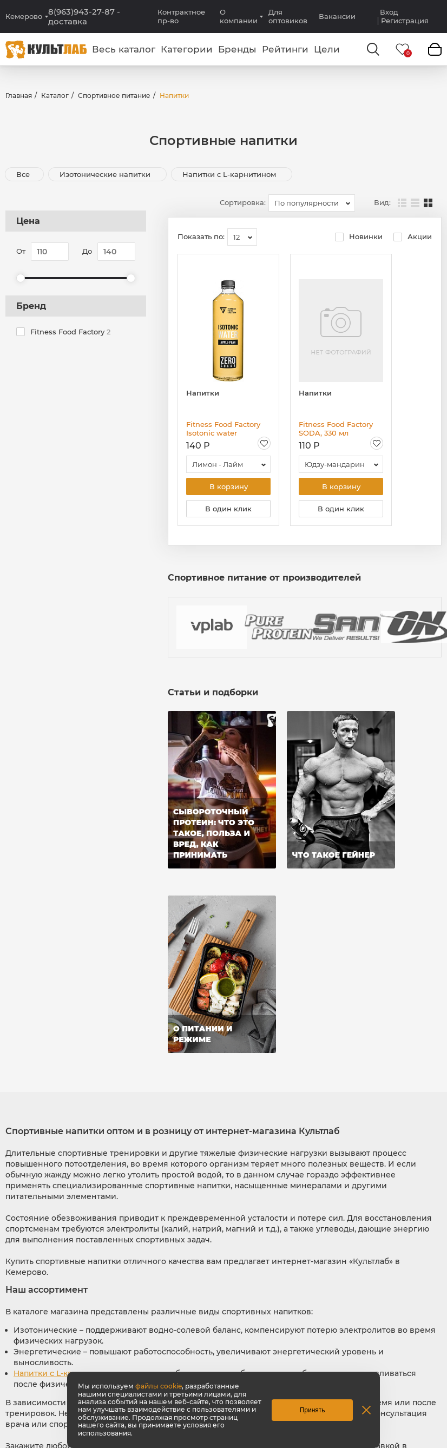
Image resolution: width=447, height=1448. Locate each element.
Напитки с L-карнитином (230, 174)
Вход (389, 12)
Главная (18, 95)
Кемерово (23, 16)
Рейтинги (285, 49)
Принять (312, 1410)
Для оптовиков (287, 16)
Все (23, 174)
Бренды (237, 49)
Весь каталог (123, 49)
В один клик (228, 508)
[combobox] (311, 203)
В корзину (228, 486)
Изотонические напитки (106, 174)
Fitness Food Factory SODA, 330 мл (336, 428)
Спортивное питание (114, 95)
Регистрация (405, 21)
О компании (239, 16)
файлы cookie (158, 1386)
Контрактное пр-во (181, 16)
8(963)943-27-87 (84, 17)
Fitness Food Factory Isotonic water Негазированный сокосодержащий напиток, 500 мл (223, 428)
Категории (187, 49)
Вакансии (337, 16)
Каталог (55, 95)
